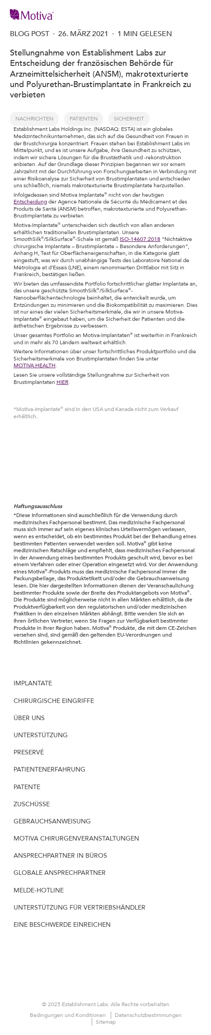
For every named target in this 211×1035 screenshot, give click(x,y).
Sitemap (106, 1022)
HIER (62, 382)
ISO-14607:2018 (140, 239)
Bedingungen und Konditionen (68, 1015)
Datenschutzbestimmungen (148, 1015)
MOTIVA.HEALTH (35, 365)
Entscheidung (30, 201)
